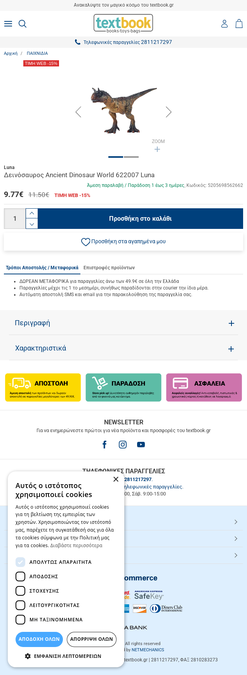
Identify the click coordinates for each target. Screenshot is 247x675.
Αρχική (10, 53)
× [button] (115, 480)
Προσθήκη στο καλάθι (140, 218)
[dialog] (66, 569)
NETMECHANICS (148, 649)
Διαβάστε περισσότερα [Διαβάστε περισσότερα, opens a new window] (76, 545)
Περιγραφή (32, 323)
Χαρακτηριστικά (40, 348)
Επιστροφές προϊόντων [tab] (109, 267)
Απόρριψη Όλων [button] (91, 639)
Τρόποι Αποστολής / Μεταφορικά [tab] (42, 267)
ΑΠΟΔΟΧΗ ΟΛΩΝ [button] (39, 639)
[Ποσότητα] (15, 218)
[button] (123, 242)
